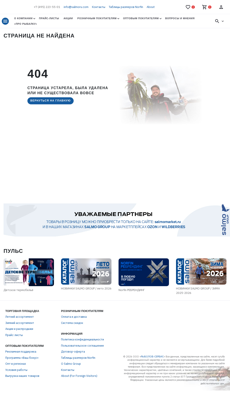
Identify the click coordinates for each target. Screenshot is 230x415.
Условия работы (16, 380)
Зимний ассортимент (19, 333)
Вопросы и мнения (180, 18)
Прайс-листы (49, 18)
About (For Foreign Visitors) (79, 387)
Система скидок (72, 333)
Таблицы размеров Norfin (126, 7)
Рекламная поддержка (20, 362)
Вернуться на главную (50, 100)
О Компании (23, 18)
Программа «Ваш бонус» (21, 368)
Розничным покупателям (97, 18)
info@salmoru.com (76, 7)
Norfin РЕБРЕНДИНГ (145, 303)
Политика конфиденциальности (82, 350)
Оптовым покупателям (141, 18)
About (151, 7)
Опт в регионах (15, 374)
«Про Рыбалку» (25, 24)
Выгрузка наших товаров (22, 387)
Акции (68, 18)
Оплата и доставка (74, 327)
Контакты (98, 7)
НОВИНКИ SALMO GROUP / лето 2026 (76, 301)
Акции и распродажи (19, 340)
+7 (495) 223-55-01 (47, 7)
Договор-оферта (73, 362)
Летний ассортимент (19, 327)
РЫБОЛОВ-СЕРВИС (152, 367)
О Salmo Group (71, 374)
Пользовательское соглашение (82, 356)
